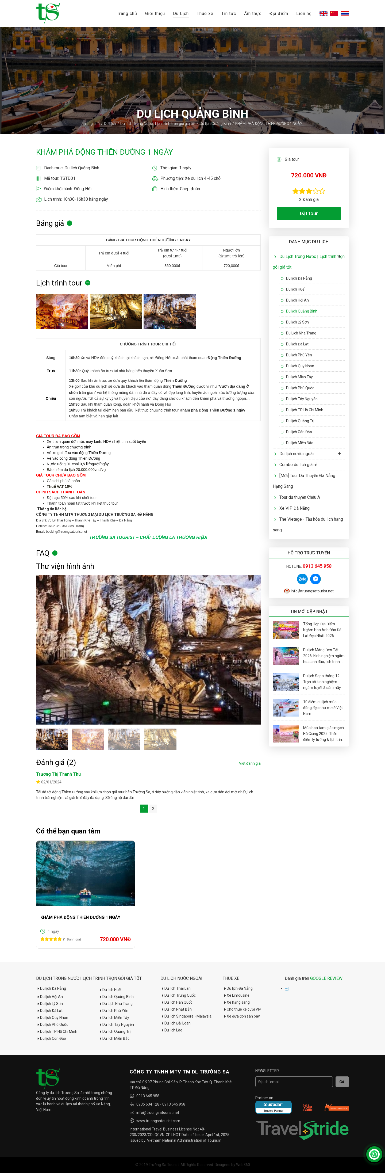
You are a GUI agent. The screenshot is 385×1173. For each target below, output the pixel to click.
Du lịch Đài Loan (175, 1023)
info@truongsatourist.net (309, 591)
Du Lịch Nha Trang (298, 333)
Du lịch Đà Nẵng (296, 278)
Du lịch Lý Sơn (295, 322)
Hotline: (309, 566)
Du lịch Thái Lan (175, 988)
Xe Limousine (236, 995)
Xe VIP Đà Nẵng (292, 508)
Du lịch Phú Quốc (297, 388)
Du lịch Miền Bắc (297, 443)
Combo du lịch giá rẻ (295, 464)
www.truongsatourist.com (158, 1121)
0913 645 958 (147, 1096)
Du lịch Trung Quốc (178, 995)
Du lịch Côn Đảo (296, 432)
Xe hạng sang (236, 1002)
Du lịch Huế (292, 289)
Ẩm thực (252, 13)
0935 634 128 (147, 1104)
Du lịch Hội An (295, 300)
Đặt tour (309, 213)
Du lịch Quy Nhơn (297, 366)
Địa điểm (279, 13)
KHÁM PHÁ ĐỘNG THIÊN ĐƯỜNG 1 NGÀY (80, 917)
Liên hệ (303, 13)
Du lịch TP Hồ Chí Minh (302, 410)
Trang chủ (127, 13)
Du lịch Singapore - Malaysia (185, 1016)
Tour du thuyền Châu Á (297, 497)
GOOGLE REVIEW (326, 978)
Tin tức (228, 13)
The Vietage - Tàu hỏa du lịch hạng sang (308, 524)
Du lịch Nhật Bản (176, 1009)
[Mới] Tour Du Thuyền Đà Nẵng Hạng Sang (304, 481)
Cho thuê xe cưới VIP (242, 1009)
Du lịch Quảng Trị (297, 421)
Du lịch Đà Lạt (295, 344)
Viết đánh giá (250, 763)
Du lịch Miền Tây (297, 377)
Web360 (243, 1165)
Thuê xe (205, 13)
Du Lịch (181, 13)
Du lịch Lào (171, 1030)
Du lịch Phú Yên (296, 355)
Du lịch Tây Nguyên (299, 399)
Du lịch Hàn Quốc (176, 1002)
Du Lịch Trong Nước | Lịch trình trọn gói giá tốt (157, 123)
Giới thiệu (155, 13)
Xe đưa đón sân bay (241, 1016)
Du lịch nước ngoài (294, 453)
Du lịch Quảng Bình (215, 123)
